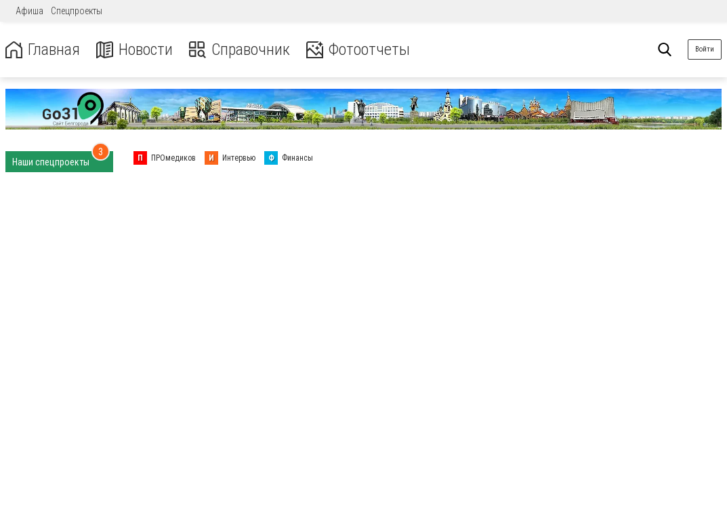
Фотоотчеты (358, 50)
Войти (704, 49)
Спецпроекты (76, 10)
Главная (42, 50)
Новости (134, 50)
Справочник (239, 50)
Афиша (29, 10)
